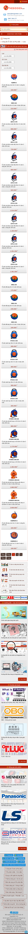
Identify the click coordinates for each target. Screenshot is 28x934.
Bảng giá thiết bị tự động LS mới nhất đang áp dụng (13, 823)
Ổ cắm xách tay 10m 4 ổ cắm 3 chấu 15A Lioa (13, 401)
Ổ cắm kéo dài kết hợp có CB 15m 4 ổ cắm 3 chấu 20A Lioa (14, 422)
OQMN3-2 (14, 82)
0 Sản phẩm (15, 24)
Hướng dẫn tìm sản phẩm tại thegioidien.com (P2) (13, 656)
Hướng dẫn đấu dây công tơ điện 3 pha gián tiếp (13, 738)
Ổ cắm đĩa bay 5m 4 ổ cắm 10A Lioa (11, 287)
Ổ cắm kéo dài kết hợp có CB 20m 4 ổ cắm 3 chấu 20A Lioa (14, 442)
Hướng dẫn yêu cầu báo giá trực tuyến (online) (13, 637)
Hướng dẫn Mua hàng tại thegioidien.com (12, 674)
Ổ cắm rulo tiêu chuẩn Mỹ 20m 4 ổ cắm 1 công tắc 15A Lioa (13, 165)
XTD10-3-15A (14, 398)
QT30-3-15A (14, 223)
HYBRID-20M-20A (14, 439)
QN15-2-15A (14, 121)
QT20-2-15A (14, 162)
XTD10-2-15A (14, 380)
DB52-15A (14, 303)
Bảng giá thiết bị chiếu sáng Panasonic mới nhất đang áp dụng (12, 804)
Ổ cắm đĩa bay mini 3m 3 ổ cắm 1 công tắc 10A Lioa (13, 85)
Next (3, 558)
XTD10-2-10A (14, 340)
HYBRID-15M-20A (14, 419)
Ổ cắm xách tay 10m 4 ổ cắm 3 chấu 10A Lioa (13, 362)
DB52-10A (14, 284)
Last (9, 558)
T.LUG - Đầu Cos (5, 756)
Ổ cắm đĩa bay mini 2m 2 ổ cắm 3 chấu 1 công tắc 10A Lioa (13, 544)
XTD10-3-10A (14, 359)
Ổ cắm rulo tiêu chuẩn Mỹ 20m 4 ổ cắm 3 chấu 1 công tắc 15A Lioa (13, 186)
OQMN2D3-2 (14, 520)
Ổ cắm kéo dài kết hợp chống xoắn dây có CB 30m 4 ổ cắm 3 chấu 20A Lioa (13, 483)
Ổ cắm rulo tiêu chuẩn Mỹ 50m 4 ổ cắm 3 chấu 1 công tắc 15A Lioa (13, 267)
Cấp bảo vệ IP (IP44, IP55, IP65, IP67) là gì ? (13, 702)
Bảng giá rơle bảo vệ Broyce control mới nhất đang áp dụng (13, 842)
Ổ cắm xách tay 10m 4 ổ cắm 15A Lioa (12, 382)
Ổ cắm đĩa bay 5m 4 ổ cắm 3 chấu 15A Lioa (13, 324)
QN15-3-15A (14, 142)
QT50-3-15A (14, 264)
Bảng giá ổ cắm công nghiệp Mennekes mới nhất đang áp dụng (13, 785)
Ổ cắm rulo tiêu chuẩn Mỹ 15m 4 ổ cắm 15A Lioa (13, 124)
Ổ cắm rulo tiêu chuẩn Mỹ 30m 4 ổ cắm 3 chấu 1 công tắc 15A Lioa (13, 226)
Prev (8, 554)
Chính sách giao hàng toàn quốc (10, 620)
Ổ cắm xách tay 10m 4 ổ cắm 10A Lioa (12, 343)
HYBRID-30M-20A (14, 459)
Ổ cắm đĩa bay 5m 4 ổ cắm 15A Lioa (11, 305)
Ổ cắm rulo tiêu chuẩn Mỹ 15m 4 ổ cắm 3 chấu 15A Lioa (13, 145)
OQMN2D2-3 (14, 541)
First (3, 554)
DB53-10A (14, 103)
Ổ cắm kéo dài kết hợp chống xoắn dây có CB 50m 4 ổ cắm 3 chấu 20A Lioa (13, 503)
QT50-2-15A (14, 244)
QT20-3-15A (14, 182)
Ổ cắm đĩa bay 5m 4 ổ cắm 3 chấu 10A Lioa (13, 105)
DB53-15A (14, 322)
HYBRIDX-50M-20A (14, 500)
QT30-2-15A (14, 203)
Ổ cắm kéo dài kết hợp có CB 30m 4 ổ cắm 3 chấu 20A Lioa (14, 462)
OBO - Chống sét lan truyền (8, 720)
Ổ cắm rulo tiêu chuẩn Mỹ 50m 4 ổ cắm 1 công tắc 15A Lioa (13, 247)
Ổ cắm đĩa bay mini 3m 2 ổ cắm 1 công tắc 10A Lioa (13, 523)
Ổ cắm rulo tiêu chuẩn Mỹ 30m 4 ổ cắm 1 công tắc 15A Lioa (13, 206)
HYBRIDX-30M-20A (14, 480)
